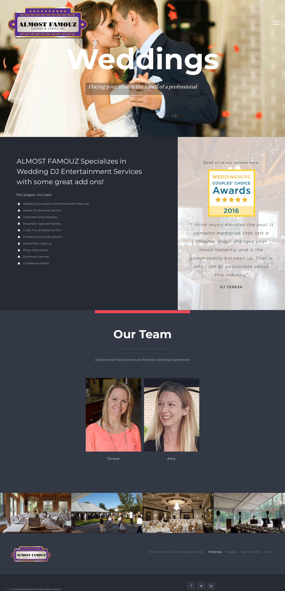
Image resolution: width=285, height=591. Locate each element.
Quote (269, 552)
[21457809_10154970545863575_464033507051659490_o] (106, 513)
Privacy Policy (43, 589)
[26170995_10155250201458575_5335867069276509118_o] (178, 513)
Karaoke (231, 552)
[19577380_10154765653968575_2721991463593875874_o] (249, 513)
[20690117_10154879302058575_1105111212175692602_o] (35, 513)
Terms (57, 589)
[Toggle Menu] (276, 23)
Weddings (215, 552)
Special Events (251, 552)
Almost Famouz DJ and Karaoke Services (176, 552)
